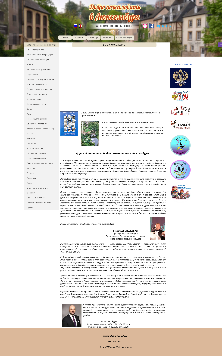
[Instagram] (145, 26)
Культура (31, 168)
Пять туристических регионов (40, 163)
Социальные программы (37, 124)
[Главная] (65, 37)
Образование (32, 74)
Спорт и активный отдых (37, 188)
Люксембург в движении (38, 119)
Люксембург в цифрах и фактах (40, 79)
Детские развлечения (36, 153)
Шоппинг (31, 193)
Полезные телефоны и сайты (39, 203)
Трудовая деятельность (37, 94)
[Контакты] (107, 37)
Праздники (31, 178)
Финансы (31, 139)
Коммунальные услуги (36, 104)
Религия (30, 173)
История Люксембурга (37, 84)
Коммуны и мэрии (35, 99)
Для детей (31, 143)
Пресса (30, 208)
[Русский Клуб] (93, 37)
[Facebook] (151, 26)
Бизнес (30, 134)
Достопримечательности (38, 158)
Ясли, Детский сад (35, 148)
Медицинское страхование (38, 69)
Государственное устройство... (40, 89)
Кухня (29, 183)
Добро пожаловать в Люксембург (41, 45)
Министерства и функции (38, 60)
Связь (29, 109)
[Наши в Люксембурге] (124, 37)
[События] (79, 37)
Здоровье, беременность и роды (41, 129)
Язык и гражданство (35, 50)
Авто (29, 114)
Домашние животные (36, 198)
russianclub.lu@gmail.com (115, 336)
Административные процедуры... (41, 55)
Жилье (30, 65)
